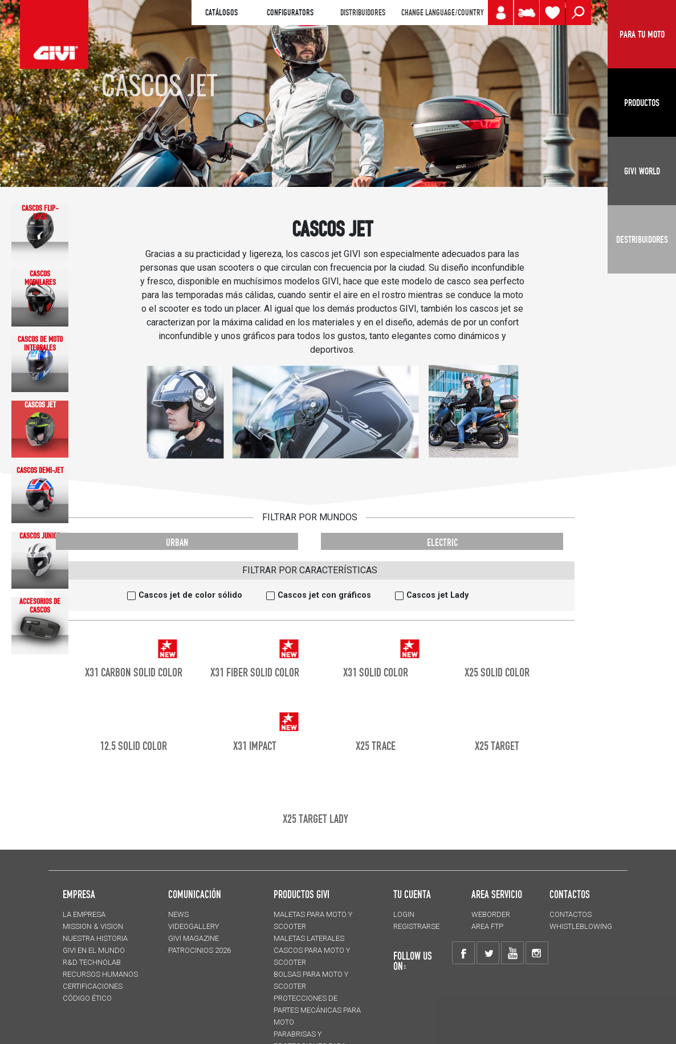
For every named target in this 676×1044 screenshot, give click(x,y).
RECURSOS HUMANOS (100, 974)
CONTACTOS (570, 914)
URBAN (177, 542)
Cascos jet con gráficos (324, 595)
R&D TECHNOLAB (92, 962)
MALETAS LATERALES (309, 938)
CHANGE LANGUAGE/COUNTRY (442, 12)
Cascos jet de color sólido (190, 595)
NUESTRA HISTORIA (95, 938)
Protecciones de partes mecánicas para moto (317, 1010)
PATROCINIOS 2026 (199, 950)
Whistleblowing (580, 926)
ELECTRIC (442, 542)
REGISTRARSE (416, 926)
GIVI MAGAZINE (193, 938)
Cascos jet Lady (437, 595)
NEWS (178, 914)
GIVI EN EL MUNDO (94, 950)
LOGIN (403, 914)
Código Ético (87, 998)
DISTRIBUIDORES (362, 12)
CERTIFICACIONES (93, 986)
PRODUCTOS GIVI (301, 894)
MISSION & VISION (93, 926)
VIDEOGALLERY (193, 926)
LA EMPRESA (84, 914)
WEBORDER (490, 914)
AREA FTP (487, 926)
